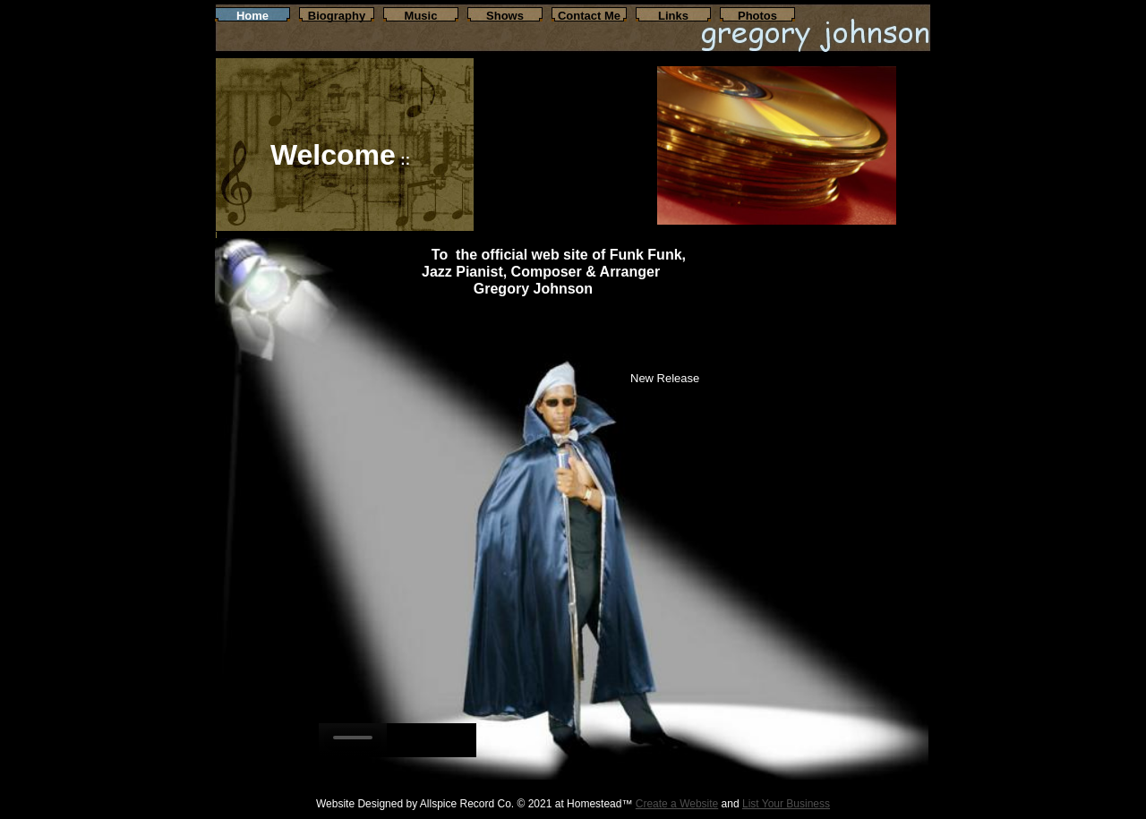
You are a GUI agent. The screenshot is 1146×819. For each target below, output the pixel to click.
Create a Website (677, 804)
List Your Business (786, 804)
